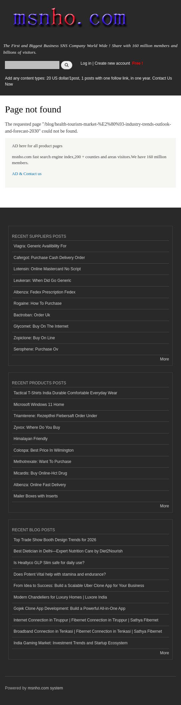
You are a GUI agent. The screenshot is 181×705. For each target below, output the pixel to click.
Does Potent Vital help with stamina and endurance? (60, 574)
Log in (86, 63)
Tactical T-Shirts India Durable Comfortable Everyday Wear (65, 393)
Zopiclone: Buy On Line (34, 338)
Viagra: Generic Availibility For (40, 246)
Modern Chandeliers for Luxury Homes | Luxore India (60, 597)
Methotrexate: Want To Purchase (42, 461)
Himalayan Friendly (31, 438)
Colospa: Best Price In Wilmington (44, 450)
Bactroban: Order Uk (32, 315)
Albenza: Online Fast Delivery (40, 484)
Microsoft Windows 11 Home (39, 404)
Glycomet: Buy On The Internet (41, 326)
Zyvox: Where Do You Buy (37, 427)
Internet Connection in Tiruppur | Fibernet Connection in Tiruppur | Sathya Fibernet (86, 620)
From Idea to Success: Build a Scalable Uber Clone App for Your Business (79, 585)
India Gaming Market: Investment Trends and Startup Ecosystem (71, 643)
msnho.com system (45, 688)
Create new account (112, 63)
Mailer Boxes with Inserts (36, 496)
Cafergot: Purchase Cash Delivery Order (49, 257)
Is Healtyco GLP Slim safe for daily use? (49, 562)
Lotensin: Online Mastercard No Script (47, 269)
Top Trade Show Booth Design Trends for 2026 (55, 540)
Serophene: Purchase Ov (36, 349)
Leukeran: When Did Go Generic (42, 280)
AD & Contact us (26, 173)
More (164, 359)
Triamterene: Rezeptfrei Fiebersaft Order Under (55, 416)
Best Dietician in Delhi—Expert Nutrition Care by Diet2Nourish (68, 551)
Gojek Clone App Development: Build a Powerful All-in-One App (69, 608)
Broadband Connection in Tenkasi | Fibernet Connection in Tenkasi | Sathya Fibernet (88, 631)
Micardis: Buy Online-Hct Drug (40, 473)
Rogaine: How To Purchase (38, 303)
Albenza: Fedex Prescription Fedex (45, 292)
